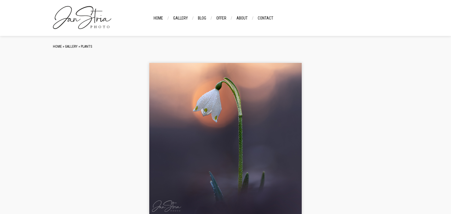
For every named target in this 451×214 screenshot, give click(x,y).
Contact (265, 18)
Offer (221, 18)
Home (158, 18)
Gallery (180, 18)
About (242, 18)
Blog (202, 18)
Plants (86, 47)
